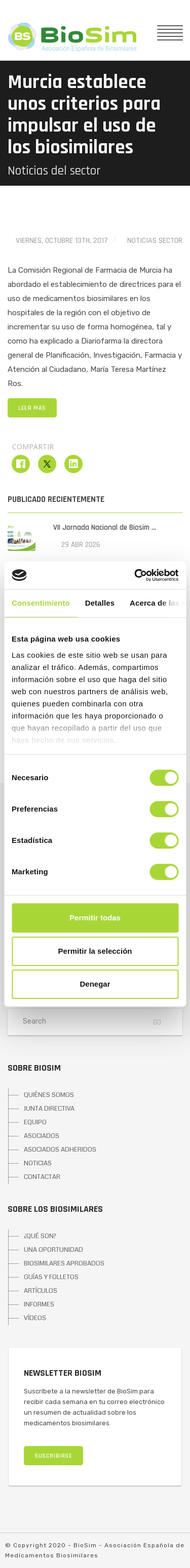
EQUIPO (35, 1122)
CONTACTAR (42, 1176)
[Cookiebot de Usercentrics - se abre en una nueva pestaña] (135, 575)
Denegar (95, 984)
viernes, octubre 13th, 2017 (62, 240)
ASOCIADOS (41, 1135)
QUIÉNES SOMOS (49, 1094)
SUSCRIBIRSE (53, 1456)
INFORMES (39, 1304)
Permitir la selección (95, 951)
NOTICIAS (38, 1163)
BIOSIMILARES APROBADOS (64, 1263)
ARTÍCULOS (40, 1290)
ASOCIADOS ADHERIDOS (60, 1149)
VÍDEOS (35, 1318)
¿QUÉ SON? (40, 1236)
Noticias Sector (154, 240)
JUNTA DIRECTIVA (49, 1108)
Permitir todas (95, 917)
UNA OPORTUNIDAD (53, 1249)
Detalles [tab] (100, 603)
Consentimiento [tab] (41, 603)
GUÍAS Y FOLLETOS (51, 1277)
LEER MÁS (32, 408)
